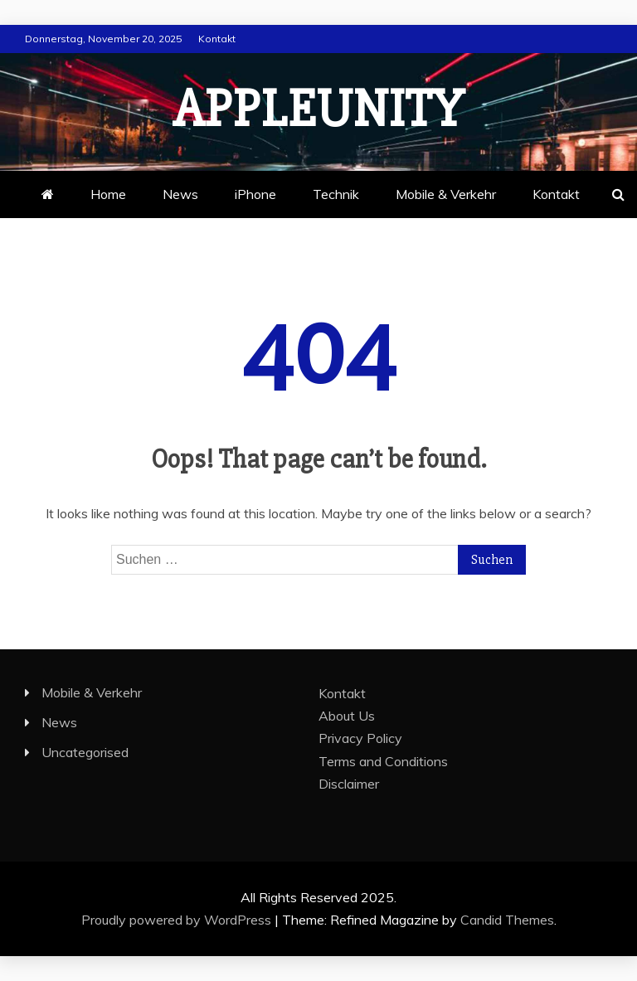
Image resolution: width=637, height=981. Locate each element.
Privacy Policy (360, 738)
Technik (336, 194)
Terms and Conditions (383, 761)
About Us (346, 715)
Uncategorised (85, 752)
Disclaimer (348, 783)
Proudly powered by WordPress (178, 919)
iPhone (255, 194)
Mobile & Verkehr (446, 194)
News (180, 194)
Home (108, 194)
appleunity (318, 109)
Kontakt (217, 38)
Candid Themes (507, 919)
